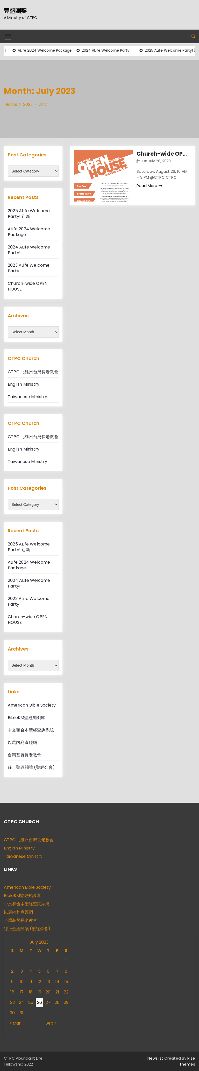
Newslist (155, 1058)
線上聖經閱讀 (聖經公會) (31, 767)
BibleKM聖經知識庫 (26, 718)
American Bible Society (32, 705)
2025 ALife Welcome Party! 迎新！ (29, 213)
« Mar (15, 1023)
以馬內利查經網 (22, 742)
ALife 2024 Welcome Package (46, 50)
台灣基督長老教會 (24, 755)
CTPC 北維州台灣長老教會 (33, 372)
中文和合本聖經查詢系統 (31, 730)
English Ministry (23, 384)
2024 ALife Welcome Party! (108, 50)
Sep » (51, 1023)
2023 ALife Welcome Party (29, 268)
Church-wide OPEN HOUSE (162, 153)
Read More (149, 185)
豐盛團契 (15, 11)
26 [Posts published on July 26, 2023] (39, 1002)
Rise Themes (187, 1061)
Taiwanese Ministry (27, 397)
